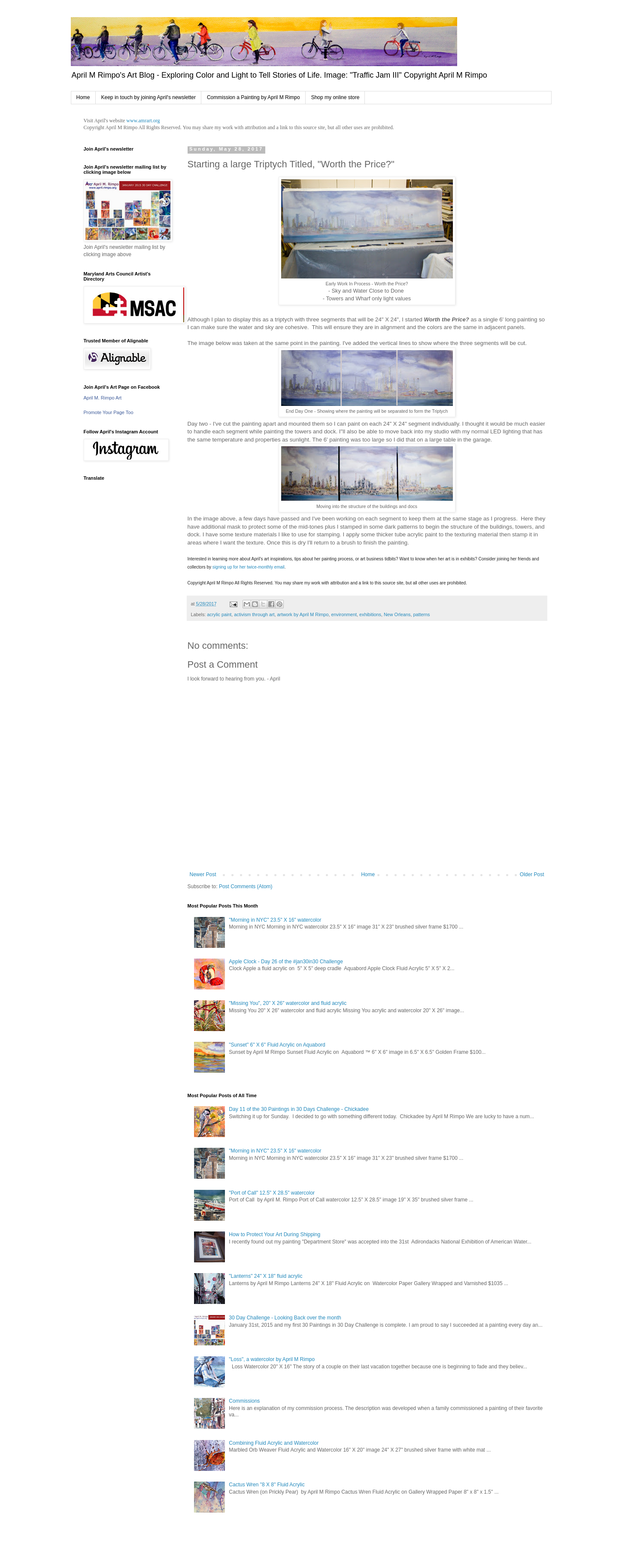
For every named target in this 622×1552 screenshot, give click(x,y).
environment (344, 614)
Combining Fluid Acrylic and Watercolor (274, 1443)
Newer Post (203, 874)
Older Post (532, 874)
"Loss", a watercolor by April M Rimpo (272, 1359)
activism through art (254, 614)
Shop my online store (335, 97)
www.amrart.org (143, 121)
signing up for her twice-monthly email (248, 567)
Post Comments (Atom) (246, 886)
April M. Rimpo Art (103, 397)
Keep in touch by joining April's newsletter (148, 97)
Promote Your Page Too (109, 412)
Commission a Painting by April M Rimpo (253, 97)
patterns (421, 614)
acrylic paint (219, 614)
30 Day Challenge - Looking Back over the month (285, 1318)
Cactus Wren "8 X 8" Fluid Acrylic (266, 1485)
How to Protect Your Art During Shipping (274, 1234)
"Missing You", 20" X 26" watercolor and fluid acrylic (287, 1003)
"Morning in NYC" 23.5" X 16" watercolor (275, 920)
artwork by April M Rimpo (303, 614)
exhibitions (370, 614)
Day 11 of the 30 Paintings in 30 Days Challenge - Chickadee (299, 1109)
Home (83, 97)
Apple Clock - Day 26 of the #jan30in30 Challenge (286, 962)
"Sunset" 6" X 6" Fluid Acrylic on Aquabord (277, 1045)
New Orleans (397, 614)
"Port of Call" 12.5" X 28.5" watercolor (272, 1193)
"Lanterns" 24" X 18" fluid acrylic (265, 1276)
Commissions (244, 1401)
